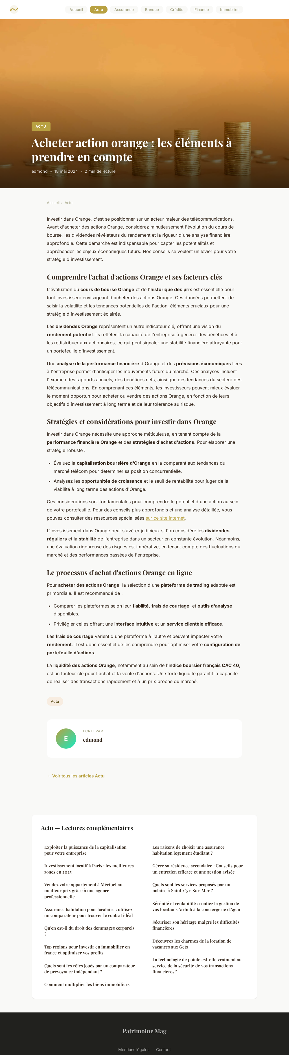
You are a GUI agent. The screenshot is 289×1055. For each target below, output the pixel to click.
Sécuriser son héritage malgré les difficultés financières (196, 925)
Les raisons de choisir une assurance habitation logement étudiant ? (188, 850)
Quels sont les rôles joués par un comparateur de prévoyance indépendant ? (89, 968)
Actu (98, 9)
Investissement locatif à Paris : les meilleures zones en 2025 (89, 868)
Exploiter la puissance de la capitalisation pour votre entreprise (85, 850)
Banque (152, 9)
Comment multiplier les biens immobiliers (87, 984)
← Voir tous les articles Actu (75, 776)
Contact (163, 1049)
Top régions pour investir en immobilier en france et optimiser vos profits (87, 950)
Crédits (176, 9)
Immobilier (229, 9)
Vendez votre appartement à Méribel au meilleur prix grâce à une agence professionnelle (83, 890)
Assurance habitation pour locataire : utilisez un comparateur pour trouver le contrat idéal (88, 912)
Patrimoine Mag (144, 1031)
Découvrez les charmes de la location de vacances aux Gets (191, 944)
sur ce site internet (165, 518)
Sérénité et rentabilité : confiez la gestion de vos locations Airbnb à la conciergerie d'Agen (196, 906)
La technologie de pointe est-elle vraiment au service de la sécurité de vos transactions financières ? (197, 965)
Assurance (124, 9)
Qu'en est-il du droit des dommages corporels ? (89, 931)
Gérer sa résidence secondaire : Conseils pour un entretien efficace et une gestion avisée (197, 868)
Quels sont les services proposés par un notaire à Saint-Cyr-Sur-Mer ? (191, 887)
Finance (201, 9)
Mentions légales (133, 1049)
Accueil (76, 9)
